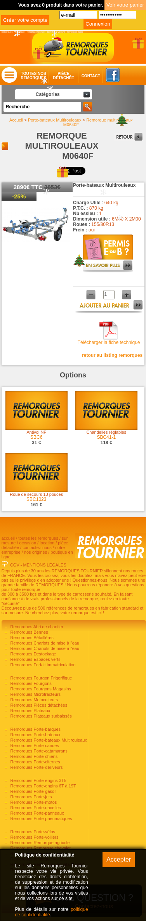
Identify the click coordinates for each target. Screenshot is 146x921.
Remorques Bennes (28, 632)
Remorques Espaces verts (34, 659)
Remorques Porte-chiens (33, 756)
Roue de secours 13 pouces (36, 494)
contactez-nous (37, 547)
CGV (14, 565)
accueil (8, 538)
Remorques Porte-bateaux (34, 734)
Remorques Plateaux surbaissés (40, 716)
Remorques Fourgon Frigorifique (40, 678)
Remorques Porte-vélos (32, 831)
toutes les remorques (38, 538)
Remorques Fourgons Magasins (40, 688)
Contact (83, 76)
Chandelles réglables (106, 432)
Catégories (48, 94)
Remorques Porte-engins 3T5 (37, 780)
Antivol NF (36, 432)
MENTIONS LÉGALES (44, 565)
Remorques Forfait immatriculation (42, 664)
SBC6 (36, 437)
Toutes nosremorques (33, 75)
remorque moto (75, 32)
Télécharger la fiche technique (109, 342)
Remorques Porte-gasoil (32, 791)
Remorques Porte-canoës (34, 745)
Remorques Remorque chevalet (39, 848)
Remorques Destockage (32, 654)
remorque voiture (56, 32)
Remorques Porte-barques (35, 729)
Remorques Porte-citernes (34, 761)
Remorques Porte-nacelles (35, 807)
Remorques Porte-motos (33, 802)
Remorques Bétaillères (31, 637)
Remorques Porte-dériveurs (36, 767)
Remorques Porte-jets (30, 796)
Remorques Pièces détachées (38, 705)
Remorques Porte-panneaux (36, 813)
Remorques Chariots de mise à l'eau (44, 643)
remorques (7, 32)
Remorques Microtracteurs (35, 694)
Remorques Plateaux (29, 710)
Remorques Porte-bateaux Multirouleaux (48, 740)
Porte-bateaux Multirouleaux (55, 120)
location (47, 542)
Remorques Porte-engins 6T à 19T (42, 786)
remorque (20, 32)
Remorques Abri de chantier (36, 626)
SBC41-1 (106, 437)
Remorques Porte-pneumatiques (40, 818)
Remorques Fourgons (30, 683)
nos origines (35, 552)
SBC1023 (36, 499)
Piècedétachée (63, 75)
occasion (27, 542)
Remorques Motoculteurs (33, 699)
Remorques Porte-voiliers (33, 837)
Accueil (16, 120)
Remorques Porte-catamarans (38, 751)
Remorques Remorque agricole (39, 842)
